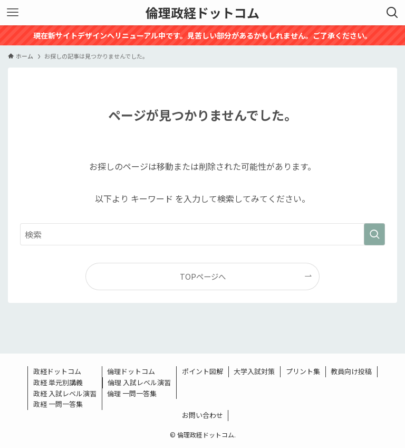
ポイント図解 (202, 371)
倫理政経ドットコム (202, 12)
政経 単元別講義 (58, 382)
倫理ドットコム (131, 371)
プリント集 (303, 371)
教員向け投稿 (351, 371)
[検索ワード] (202, 234)
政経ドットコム (57, 371)
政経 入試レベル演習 (65, 393)
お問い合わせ (202, 415)
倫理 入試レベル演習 (139, 382)
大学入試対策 (254, 371)
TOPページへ (203, 276)
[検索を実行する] (374, 234)
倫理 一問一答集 (132, 393)
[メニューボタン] (12, 12)
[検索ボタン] (392, 12)
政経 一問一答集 (58, 404)
